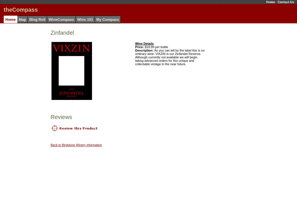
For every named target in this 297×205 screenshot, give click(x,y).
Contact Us (286, 2)
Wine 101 (85, 19)
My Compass (107, 19)
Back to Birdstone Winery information (76, 145)
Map (22, 19)
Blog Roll (37, 19)
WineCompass (61, 19)
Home (270, 2)
